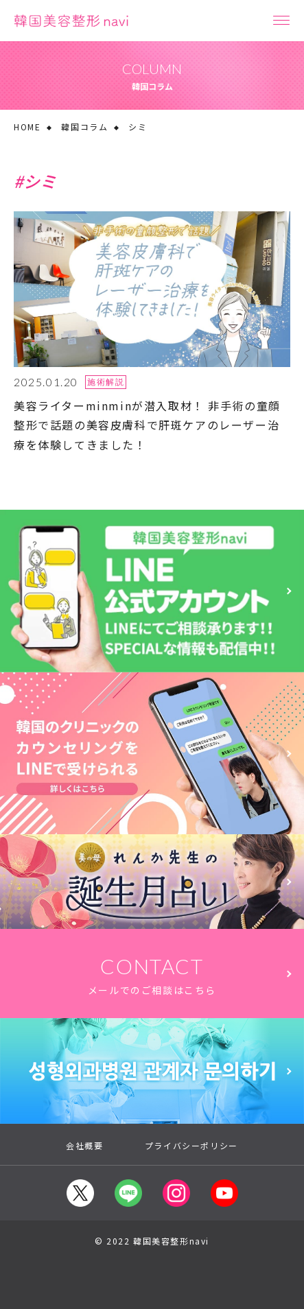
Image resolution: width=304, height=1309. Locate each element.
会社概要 (84, 1145)
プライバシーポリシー (191, 1145)
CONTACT (152, 976)
